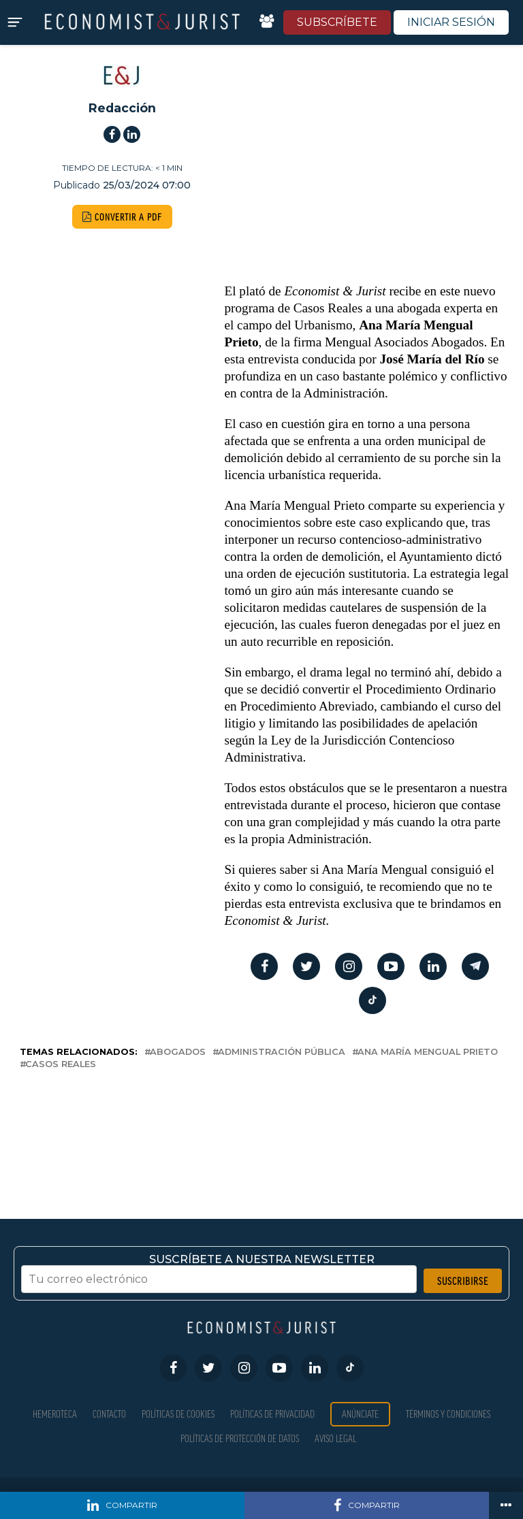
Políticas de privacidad (272, 1414)
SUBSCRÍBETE (337, 22)
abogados (178, 1052)
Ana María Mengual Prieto (428, 1052)
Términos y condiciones (448, 1414)
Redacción (122, 108)
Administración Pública (281, 1052)
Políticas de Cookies (178, 1414)
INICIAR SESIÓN (451, 22)
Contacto (109, 1414)
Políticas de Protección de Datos (239, 1438)
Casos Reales (60, 1064)
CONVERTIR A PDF (122, 217)
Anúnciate (360, 1414)
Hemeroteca (55, 1414)
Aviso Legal (335, 1438)
